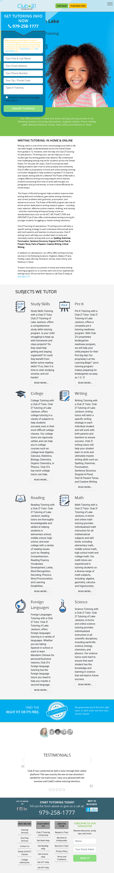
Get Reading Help (43, 847)
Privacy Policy (25, 49)
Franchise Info (78, 5)
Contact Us (24, 846)
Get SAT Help (43, 867)
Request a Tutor (61, 832)
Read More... (41, 382)
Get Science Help (43, 855)
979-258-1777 (23, 26)
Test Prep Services (25, 839)
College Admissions (25, 861)
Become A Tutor (62, 846)
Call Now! (62, 5)
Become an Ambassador (61, 839)
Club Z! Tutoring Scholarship (43, 833)
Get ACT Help (43, 862)
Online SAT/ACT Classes (24, 853)
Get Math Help (43, 840)
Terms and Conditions (61, 858)
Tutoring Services (24, 831)
